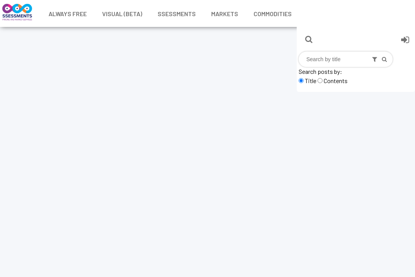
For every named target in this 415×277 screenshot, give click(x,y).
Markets (224, 13)
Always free (68, 13)
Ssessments (177, 13)
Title (310, 80)
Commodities (273, 13)
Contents (336, 80)
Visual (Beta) (122, 13)
